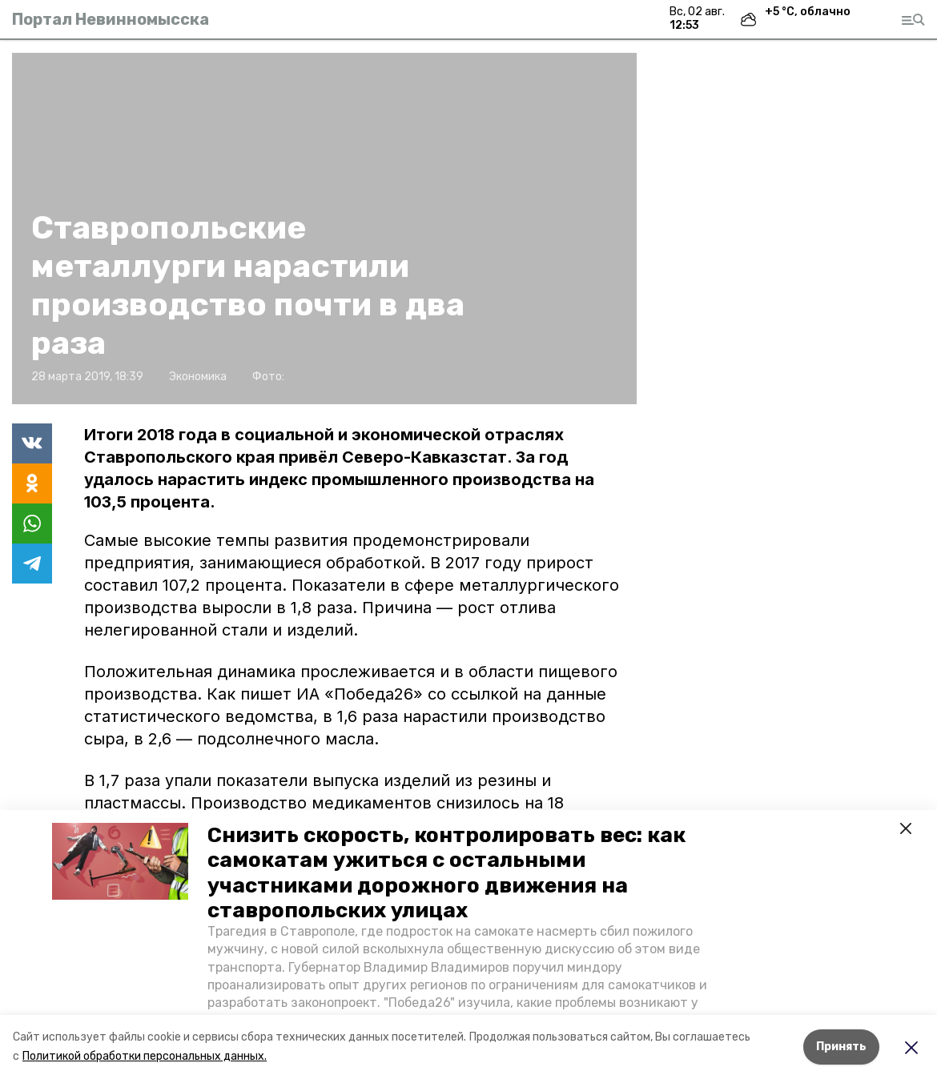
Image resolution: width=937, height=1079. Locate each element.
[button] (120, 861)
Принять (841, 1046)
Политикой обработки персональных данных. (144, 1056)
